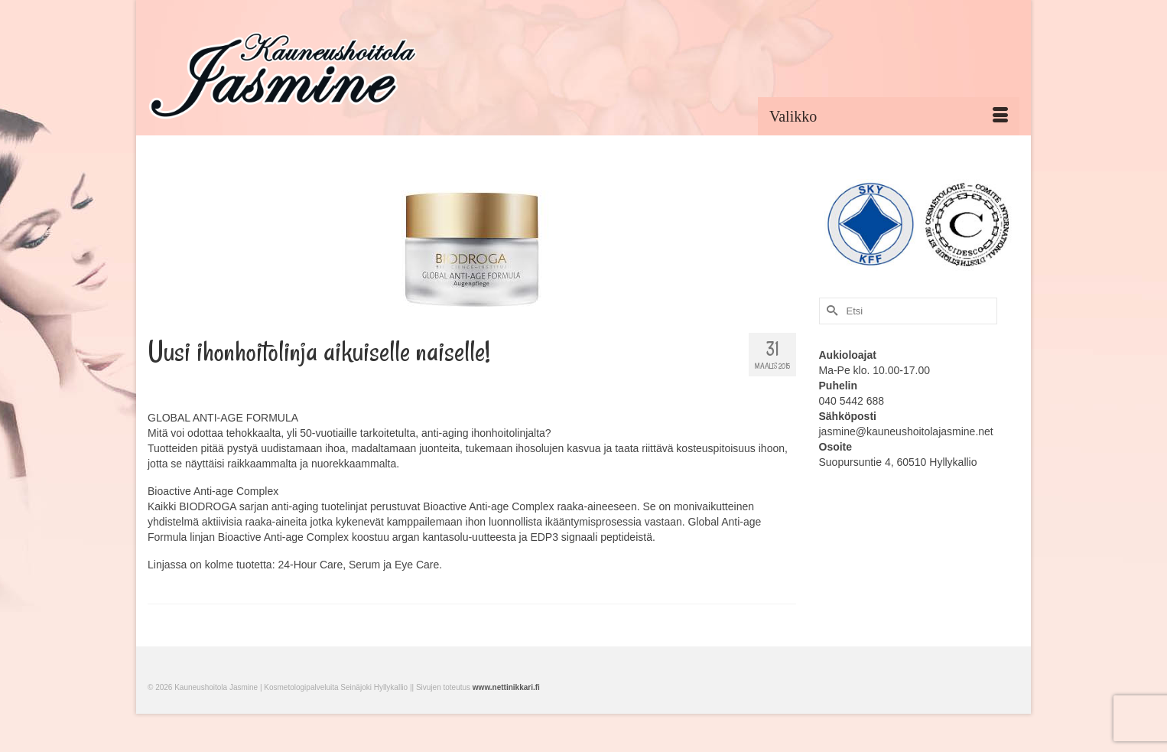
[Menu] (888, 116)
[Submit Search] (830, 311)
